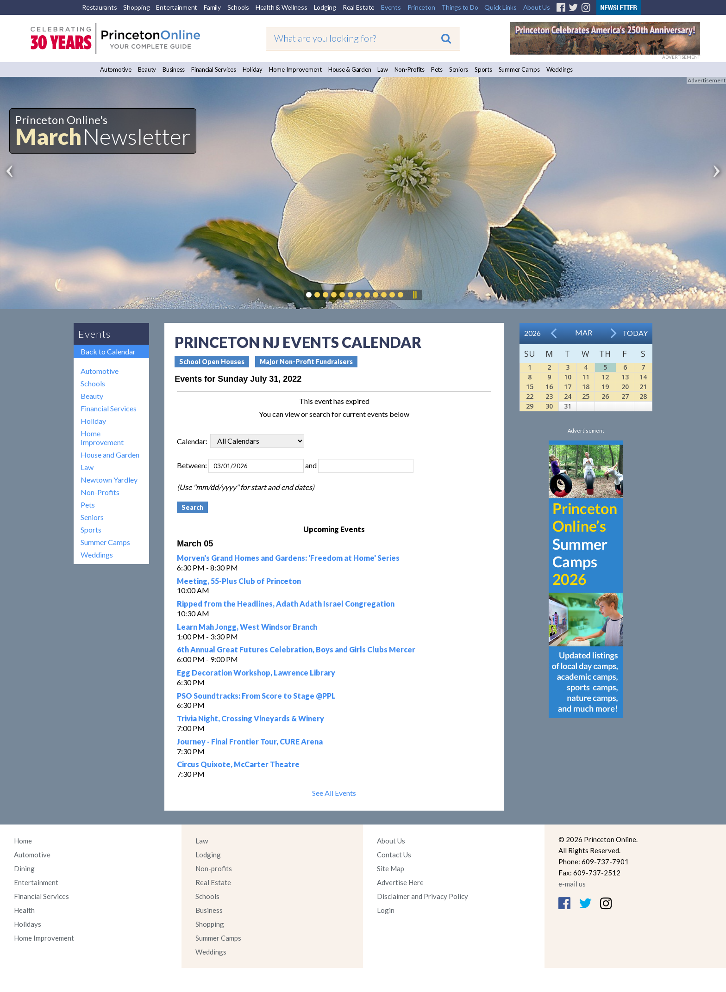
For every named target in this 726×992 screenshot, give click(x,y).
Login (385, 910)
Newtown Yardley (109, 479)
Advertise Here (400, 882)
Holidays (27, 924)
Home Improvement (295, 69)
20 (625, 386)
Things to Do (459, 7)
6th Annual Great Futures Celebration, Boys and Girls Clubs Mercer (296, 649)
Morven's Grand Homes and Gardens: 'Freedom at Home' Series (288, 557)
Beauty (147, 69)
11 (585, 376)
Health (24, 910)
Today (635, 333)
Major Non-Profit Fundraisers (306, 362)
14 (643, 376)
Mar (583, 332)
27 (625, 396)
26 (605, 396)
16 (549, 386)
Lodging (325, 7)
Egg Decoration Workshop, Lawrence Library (256, 672)
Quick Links (500, 7)
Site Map (390, 868)
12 (605, 376)
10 (567, 376)
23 (549, 396)
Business (174, 69)
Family (212, 7)
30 (549, 406)
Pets (437, 69)
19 (605, 386)
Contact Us (394, 854)
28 (643, 396)
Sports (483, 69)
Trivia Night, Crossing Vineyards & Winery (250, 718)
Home (23, 841)
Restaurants (99, 7)
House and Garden (110, 454)
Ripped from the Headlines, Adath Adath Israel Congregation (285, 603)
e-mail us (572, 884)
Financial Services (213, 69)
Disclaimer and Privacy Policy (422, 896)
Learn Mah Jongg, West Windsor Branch (247, 626)
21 (643, 386)
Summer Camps (519, 69)
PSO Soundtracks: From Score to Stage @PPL (256, 695)
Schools (238, 7)
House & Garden (349, 69)
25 (585, 396)
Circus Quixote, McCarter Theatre (238, 764)
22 (529, 396)
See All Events (334, 792)
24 (567, 396)
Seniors (458, 69)
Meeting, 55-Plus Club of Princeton (239, 581)
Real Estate (359, 7)
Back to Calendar (108, 351)
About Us (536, 7)
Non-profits (213, 868)
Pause (414, 295)
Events (391, 7)
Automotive (115, 69)
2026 (532, 333)
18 (585, 386)
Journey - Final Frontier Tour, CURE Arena (250, 741)
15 (529, 386)
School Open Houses (211, 362)
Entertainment (176, 7)
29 (529, 406)
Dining (24, 868)
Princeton (421, 7)
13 (625, 376)
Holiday (253, 69)
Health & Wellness (281, 7)
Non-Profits (409, 69)
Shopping (136, 7)
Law (382, 69)
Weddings (559, 69)
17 (567, 386)
